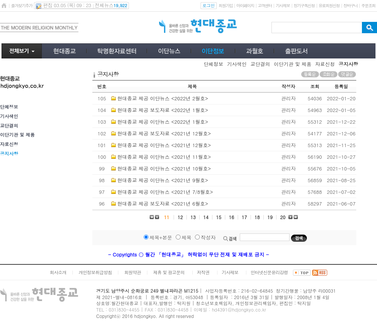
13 (193, 217)
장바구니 (350, 5)
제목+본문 (161, 237)
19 (270, 217)
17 (244, 217)
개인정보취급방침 (95, 272)
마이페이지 (245, 5)
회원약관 (132, 272)
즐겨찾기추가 (21, 5)
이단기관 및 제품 (17, 134)
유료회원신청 (329, 5)
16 (231, 217)
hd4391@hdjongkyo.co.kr (239, 309)
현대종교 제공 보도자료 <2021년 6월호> (162, 203)
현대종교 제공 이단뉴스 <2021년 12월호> (164, 145)
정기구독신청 (304, 5)
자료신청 (9, 144)
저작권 (203, 272)
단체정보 (9, 106)
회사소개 (58, 272)
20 (282, 217)
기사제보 (283, 5)
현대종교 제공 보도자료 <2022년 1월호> (162, 110)
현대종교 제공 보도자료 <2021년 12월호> (164, 133)
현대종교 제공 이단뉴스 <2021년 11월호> (164, 156)
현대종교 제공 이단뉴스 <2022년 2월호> (162, 98)
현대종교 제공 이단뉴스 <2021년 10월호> (164, 168)
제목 (187, 237)
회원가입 (226, 5)
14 (205, 217)
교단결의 (9, 125)
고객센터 (265, 5)
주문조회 (368, 5)
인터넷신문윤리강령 (269, 272)
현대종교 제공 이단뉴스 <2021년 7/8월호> (165, 191)
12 (180, 217)
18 (257, 217)
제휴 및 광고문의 (168, 272)
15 (218, 217)
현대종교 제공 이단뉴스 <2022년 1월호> (162, 121)
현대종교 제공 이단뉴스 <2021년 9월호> (162, 180)
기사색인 (9, 116)
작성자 (208, 237)
